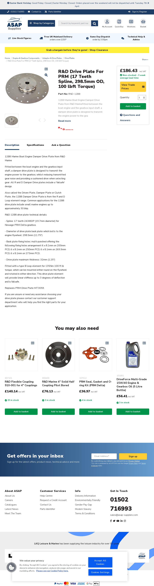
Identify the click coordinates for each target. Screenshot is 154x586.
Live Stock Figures (21, 38)
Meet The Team (13, 513)
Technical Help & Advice (136, 38)
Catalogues (11, 504)
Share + (145, 59)
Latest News (11, 509)
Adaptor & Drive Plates (52, 58)
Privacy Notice (134, 461)
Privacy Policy (133, 463)
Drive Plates (70, 58)
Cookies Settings (100, 572)
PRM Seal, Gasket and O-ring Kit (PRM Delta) (95, 383)
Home (7, 58)
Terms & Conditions (85, 513)
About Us (10, 495)
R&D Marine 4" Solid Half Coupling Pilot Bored (58, 383)
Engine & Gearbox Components (26, 58)
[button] (11, 567)
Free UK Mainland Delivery (58, 38)
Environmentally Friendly (87, 500)
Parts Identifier (47, 509)
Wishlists (131, 23)
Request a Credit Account (53, 500)
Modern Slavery (83, 509)
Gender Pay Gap (83, 504)
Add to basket (133, 106)
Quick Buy (119, 23)
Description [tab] (12, 145)
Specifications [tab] (35, 145)
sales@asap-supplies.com (124, 515)
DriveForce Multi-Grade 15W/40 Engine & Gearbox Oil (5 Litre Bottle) (132, 384)
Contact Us (45, 504)
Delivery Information (85, 495)
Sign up (133, 456)
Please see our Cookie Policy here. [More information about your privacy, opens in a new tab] (52, 571)
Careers (9, 500)
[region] (70, 566)
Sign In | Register (137, 11)
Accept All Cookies (100, 562)
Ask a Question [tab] (61, 145)
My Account (107, 23)
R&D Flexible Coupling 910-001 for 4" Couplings (21, 383)
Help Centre (46, 495)
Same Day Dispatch (100, 38)
